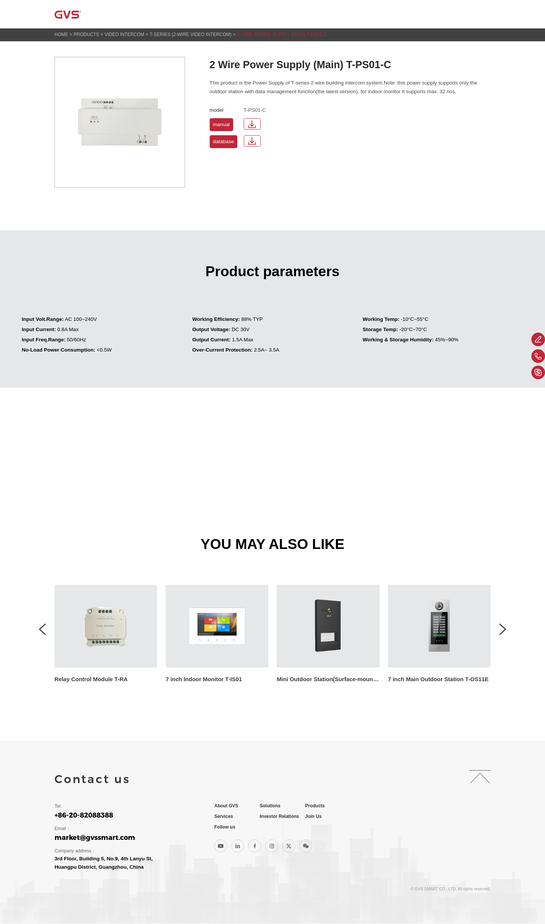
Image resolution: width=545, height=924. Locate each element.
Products (296, 14)
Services (337, 14)
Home (172, 14)
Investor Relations (392, 14)
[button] (42, 629)
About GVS (209, 14)
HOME (61, 34)
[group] (117, 634)
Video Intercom (124, 34)
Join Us (445, 14)
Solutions (253, 14)
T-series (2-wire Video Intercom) (191, 34)
